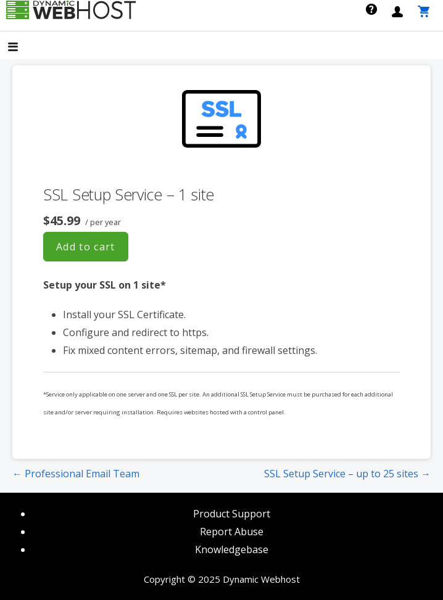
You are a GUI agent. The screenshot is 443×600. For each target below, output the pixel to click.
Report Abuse (231, 531)
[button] (23, 47)
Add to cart (85, 246)
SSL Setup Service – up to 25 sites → (347, 473)
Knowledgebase (231, 549)
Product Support (231, 513)
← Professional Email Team (75, 473)
